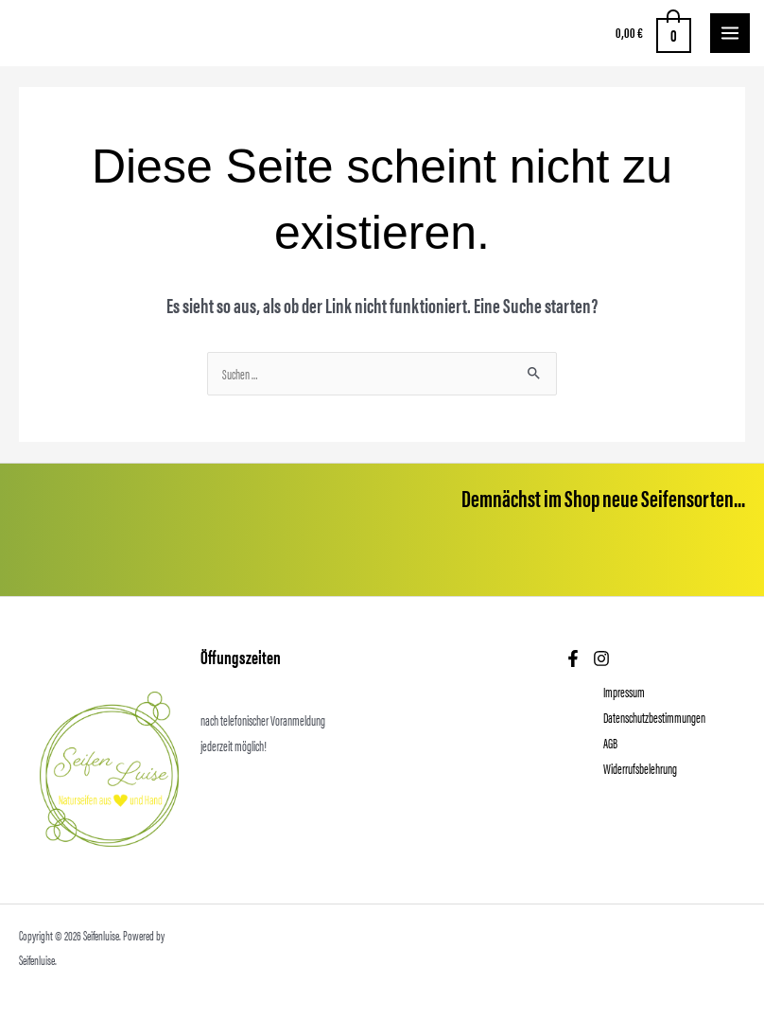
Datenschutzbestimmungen (654, 717)
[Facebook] (573, 658)
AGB (610, 742)
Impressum (624, 691)
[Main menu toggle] (730, 33)
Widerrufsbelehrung (640, 768)
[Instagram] (601, 658)
